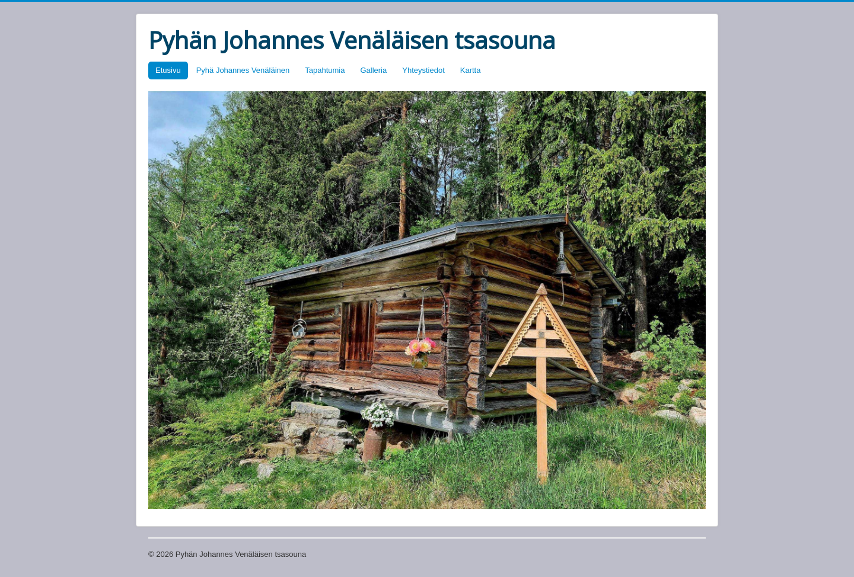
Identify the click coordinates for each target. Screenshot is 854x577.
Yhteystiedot (423, 70)
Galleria (373, 70)
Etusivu (168, 70)
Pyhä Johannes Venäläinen (243, 70)
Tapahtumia (325, 70)
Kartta (470, 70)
